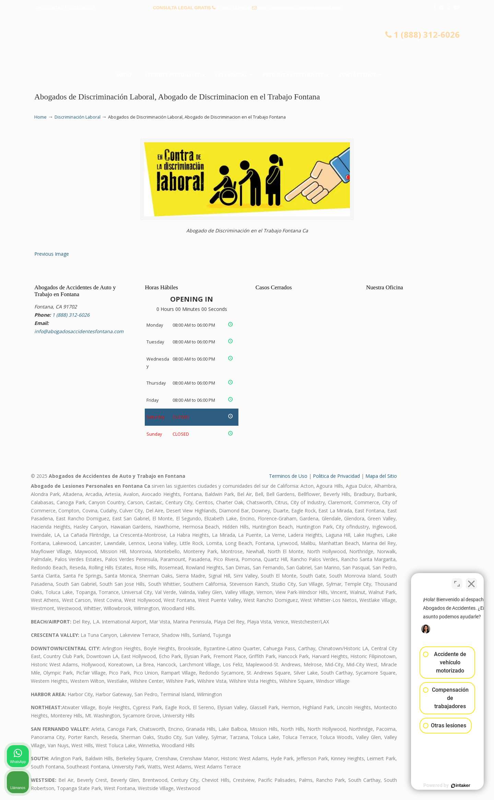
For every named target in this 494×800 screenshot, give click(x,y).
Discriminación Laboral (78, 117)
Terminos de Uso (288, 476)
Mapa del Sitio (381, 476)
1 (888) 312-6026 (234, 7)
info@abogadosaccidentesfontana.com (299, 7)
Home (40, 117)
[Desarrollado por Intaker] (435, 786)
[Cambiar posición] (456, 580)
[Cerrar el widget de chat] (471, 580)
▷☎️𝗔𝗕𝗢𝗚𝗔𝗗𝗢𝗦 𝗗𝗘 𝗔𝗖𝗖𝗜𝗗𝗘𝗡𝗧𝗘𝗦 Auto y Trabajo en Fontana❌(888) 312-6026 (247, 42)
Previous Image (51, 254)
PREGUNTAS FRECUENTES (65, 7)
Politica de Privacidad (336, 476)
